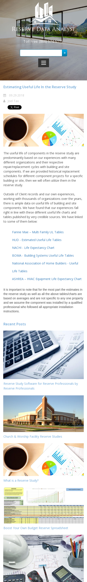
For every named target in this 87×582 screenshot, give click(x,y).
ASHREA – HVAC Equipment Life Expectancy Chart (47, 279)
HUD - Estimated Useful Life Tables (37, 240)
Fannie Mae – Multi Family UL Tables (38, 232)
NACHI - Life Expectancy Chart (33, 248)
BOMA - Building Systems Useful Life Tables (43, 255)
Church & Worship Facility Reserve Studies (32, 436)
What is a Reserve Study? (20, 480)
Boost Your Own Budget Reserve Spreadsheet (35, 528)
